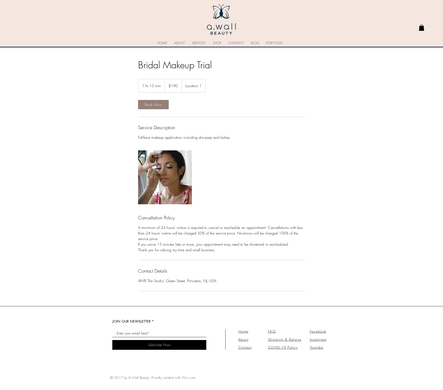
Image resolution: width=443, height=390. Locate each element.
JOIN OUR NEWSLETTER (131, 321)
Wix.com (188, 377)
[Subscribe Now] (159, 345)
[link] (421, 27)
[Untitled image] (165, 177)
